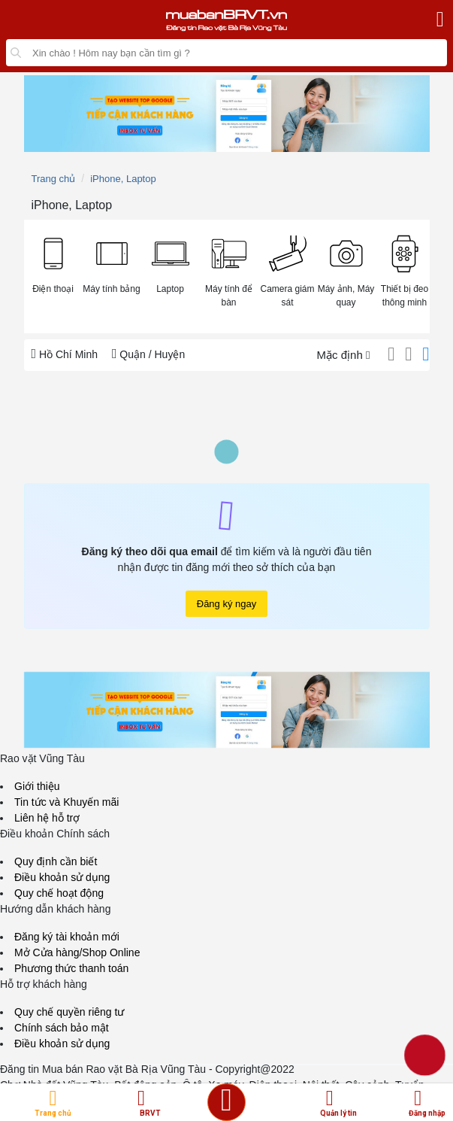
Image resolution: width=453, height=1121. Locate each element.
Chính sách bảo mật (61, 1028)
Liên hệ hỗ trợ (47, 818)
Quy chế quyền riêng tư (69, 1012)
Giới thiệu (37, 786)
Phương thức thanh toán (71, 968)
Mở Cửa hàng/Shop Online (77, 952)
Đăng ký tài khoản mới (66, 937)
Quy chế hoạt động (59, 893)
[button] (53, 263)
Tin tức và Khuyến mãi (66, 802)
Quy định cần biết (55, 861)
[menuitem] (53, 276)
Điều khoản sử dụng (62, 877)
